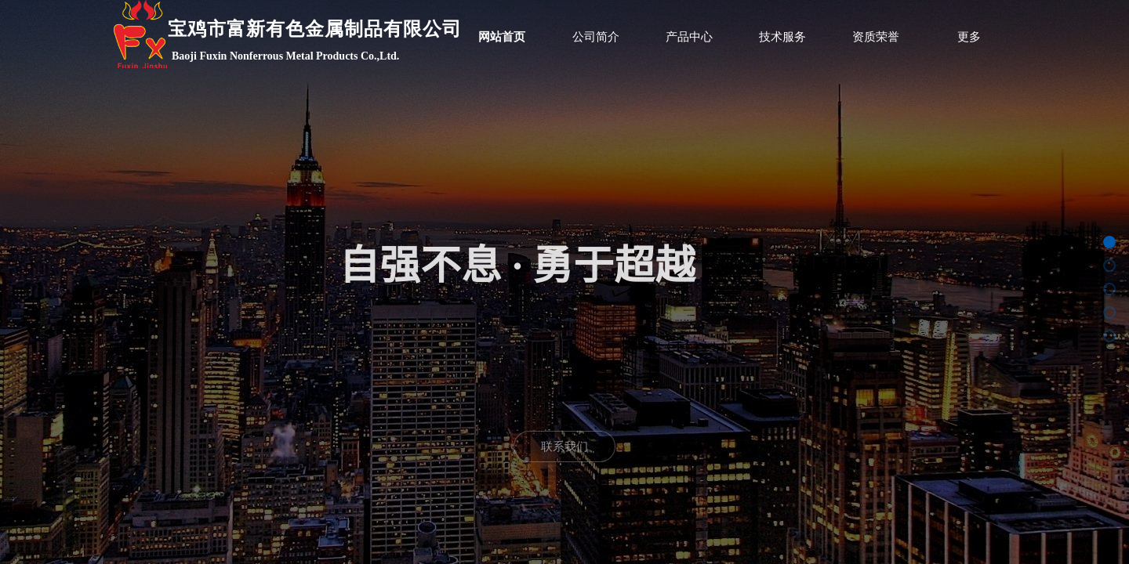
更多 (969, 37)
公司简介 (595, 37)
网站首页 (501, 37)
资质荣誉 (875, 37)
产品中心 (689, 37)
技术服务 (782, 37)
